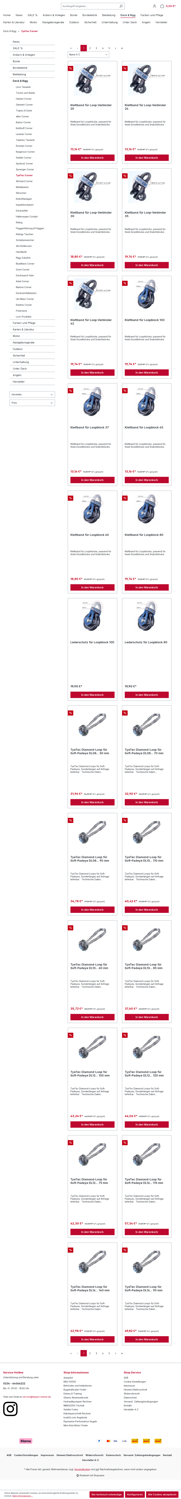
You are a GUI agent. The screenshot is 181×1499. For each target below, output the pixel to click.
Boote (16, 71)
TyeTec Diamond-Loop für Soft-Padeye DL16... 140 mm (90, 1299)
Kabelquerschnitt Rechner (77, 1424)
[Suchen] (129, 11)
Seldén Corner (23, 168)
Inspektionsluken (25, 215)
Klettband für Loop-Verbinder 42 (91, 332)
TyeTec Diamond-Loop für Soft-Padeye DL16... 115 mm (144, 1191)
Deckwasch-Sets (25, 286)
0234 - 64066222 (14, 1394)
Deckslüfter (22, 221)
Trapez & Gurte (24, 121)
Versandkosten (82, 1479)
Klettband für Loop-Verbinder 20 (91, 117)
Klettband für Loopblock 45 (144, 438)
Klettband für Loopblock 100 (145, 330)
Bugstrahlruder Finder (75, 1400)
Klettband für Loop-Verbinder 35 (145, 224)
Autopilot (68, 1388)
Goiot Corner (22, 280)
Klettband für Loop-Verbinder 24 (145, 117)
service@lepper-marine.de (37, 1407)
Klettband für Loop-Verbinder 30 (91, 224)
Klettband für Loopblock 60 (89, 545)
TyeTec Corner (24, 185)
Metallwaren (22, 197)
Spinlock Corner (24, 174)
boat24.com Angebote (75, 1428)
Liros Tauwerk (23, 97)
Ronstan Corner (24, 156)
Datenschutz (130, 1408)
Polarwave (21, 321)
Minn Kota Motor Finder (76, 1436)
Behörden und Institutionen (78, 1396)
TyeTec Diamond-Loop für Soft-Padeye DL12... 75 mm (89, 1191)
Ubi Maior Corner (25, 309)
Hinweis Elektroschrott (135, 1400)
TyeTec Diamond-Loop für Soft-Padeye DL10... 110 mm (144, 869)
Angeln (17, 385)
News (16, 52)
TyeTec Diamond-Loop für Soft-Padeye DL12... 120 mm (144, 1084)
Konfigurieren (135, 1494)
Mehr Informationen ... (22, 1496)
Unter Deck (20, 379)
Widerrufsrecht (132, 1404)
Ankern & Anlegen (24, 65)
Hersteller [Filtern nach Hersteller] (32, 405)
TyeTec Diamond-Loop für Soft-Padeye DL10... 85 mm (144, 976)
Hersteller (19, 392)
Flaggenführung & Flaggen (30, 238)
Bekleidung (19, 84)
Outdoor (18, 359)
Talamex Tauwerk (25, 150)
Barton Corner (23, 132)
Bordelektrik (20, 78)
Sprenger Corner (25, 180)
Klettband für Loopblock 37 (89, 438)
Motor (16, 346)
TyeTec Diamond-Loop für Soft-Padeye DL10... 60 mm (89, 976)
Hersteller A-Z (131, 1420)
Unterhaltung (21, 372)
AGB (126, 1388)
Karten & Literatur (23, 340)
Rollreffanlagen (24, 209)
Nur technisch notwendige (107, 1494)
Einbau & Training (73, 1404)
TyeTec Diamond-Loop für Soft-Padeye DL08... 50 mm (89, 761)
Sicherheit (19, 366)
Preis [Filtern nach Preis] (32, 413)
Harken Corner (24, 109)
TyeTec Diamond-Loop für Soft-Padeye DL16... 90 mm (144, 1299)
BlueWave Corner (25, 274)
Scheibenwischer (25, 250)
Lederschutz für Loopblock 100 (92, 652)
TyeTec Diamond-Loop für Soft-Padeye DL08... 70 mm (144, 761)
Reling (19, 233)
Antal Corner (22, 291)
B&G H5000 (70, 1392)
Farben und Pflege (24, 333)
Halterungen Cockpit (27, 227)
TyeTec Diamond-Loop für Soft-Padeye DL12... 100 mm (90, 1084)
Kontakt (128, 1416)
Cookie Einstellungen (135, 1392)
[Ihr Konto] (154, 11)
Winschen (21, 203)
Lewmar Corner (24, 144)
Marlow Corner (24, 297)
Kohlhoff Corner (24, 138)
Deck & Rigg (20, 91)
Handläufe (21, 262)
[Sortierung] (88, 65)
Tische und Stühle (25, 103)
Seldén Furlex (71, 1420)
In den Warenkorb (92, 168)
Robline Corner (24, 315)
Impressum (129, 1396)
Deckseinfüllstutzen (26, 303)
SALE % (18, 58)
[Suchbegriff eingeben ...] (97, 11)
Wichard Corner (24, 191)
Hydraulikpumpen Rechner (78, 1412)
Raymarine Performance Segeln (80, 1432)
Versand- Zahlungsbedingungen (141, 1412)
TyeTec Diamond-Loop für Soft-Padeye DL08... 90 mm (89, 869)
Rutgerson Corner (25, 162)
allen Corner (22, 127)
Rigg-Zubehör (23, 268)
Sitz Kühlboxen (24, 256)
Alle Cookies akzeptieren (162, 1494)
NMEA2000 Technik (74, 1416)
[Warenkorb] (168, 11)
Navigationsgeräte (23, 353)
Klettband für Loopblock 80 (144, 545)
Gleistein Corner (24, 115)
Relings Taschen (24, 244)
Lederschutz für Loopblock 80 (146, 652)
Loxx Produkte (23, 327)
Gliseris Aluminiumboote (76, 1408)
